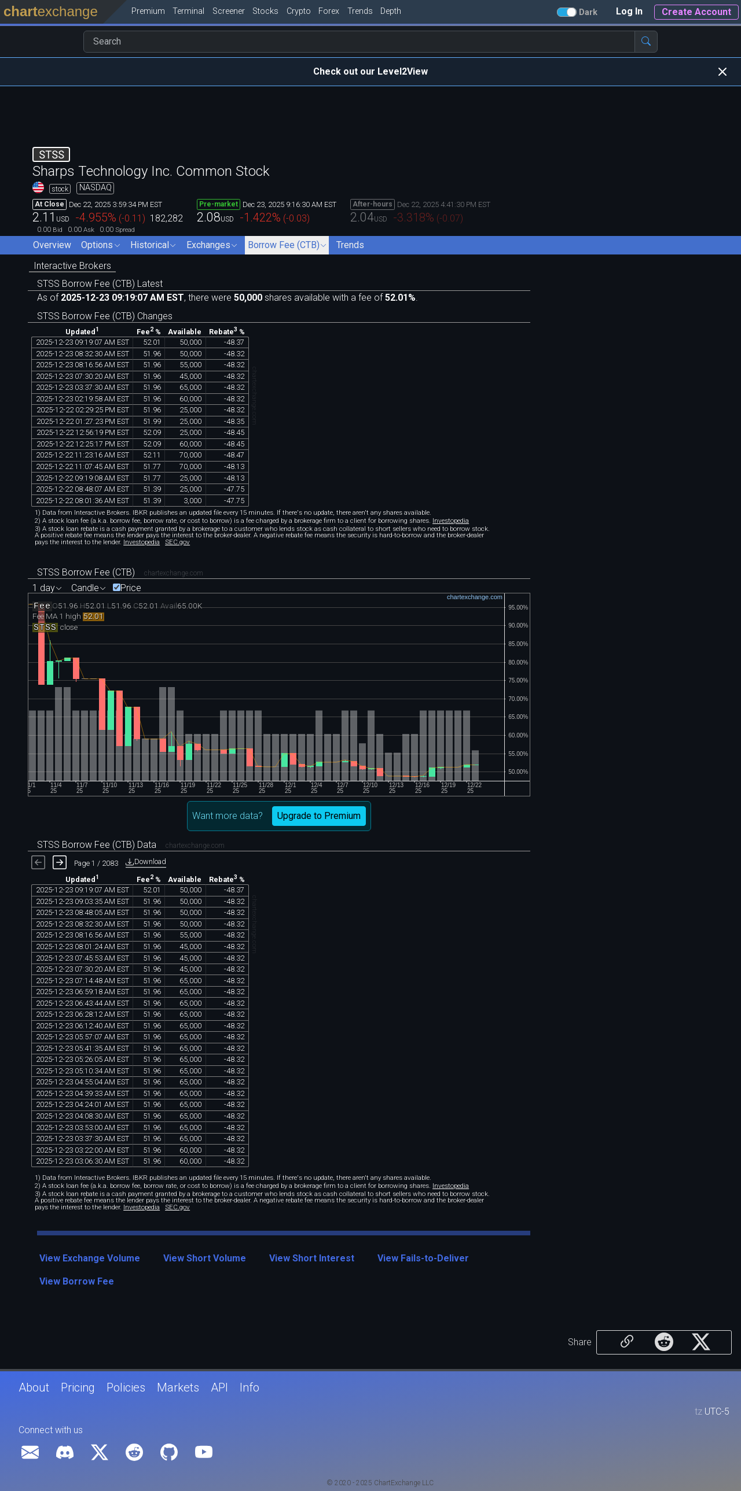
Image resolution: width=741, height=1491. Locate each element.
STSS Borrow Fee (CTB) (86, 572)
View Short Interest (311, 1258)
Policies (126, 1387)
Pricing (78, 1387)
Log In (629, 11)
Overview (52, 244)
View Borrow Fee (76, 1281)
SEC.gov (177, 542)
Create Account (696, 11)
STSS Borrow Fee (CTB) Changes (105, 316)
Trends (350, 244)
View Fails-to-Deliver (423, 1258)
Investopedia (450, 520)
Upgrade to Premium (319, 815)
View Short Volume (204, 1258)
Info (249, 1387)
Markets (178, 1387)
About (34, 1387)
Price (130, 588)
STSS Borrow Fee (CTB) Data (96, 844)
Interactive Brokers (72, 265)
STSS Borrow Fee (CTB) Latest (100, 283)
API (219, 1387)
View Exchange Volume (89, 1258)
